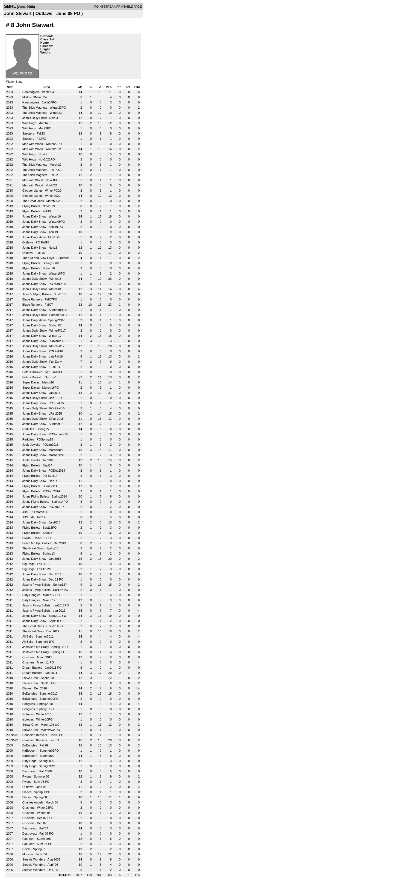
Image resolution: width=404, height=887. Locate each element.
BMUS (27, 538)
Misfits (27, 97)
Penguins (29, 704)
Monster (28, 854)
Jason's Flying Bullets (37, 294)
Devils (26, 849)
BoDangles (30, 693)
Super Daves (31, 382)
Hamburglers (31, 92)
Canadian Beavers (35, 735)
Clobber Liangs (32, 190)
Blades (27, 688)
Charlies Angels (33, 802)
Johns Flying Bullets (36, 496)
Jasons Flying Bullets (36, 584)
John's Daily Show (35, 118)
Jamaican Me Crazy (36, 646)
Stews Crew (30, 678)
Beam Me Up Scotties (37, 543)
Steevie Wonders (34, 859)
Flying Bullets (31, 206)
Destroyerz (30, 771)
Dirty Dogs (29, 761)
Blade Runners (32, 299)
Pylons (27, 776)
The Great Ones (33, 201)
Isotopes (28, 714)
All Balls (28, 636)
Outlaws (28, 242)
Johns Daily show (34, 237)
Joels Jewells (31, 444)
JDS (25, 512)
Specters (28, 133)
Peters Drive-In (32, 372)
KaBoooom (30, 750)
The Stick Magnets (35, 107)
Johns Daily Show (34, 216)
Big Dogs (29, 563)
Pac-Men (28, 838)
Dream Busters (32, 667)
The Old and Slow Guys (38, 258)
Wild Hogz (29, 123)
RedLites (28, 429)
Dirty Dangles (31, 595)
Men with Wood (33, 143)
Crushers (29, 657)
